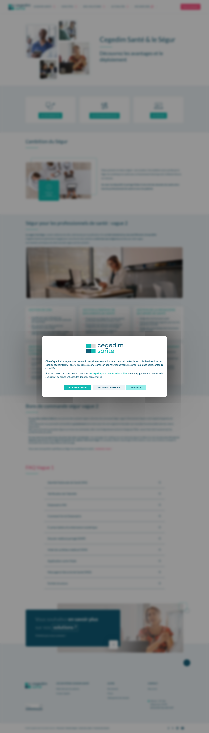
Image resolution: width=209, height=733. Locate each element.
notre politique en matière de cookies (108, 373)
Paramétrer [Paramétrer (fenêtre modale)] (136, 387)
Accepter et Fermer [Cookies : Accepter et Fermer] (77, 387)
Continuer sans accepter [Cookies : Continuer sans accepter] (109, 387)
